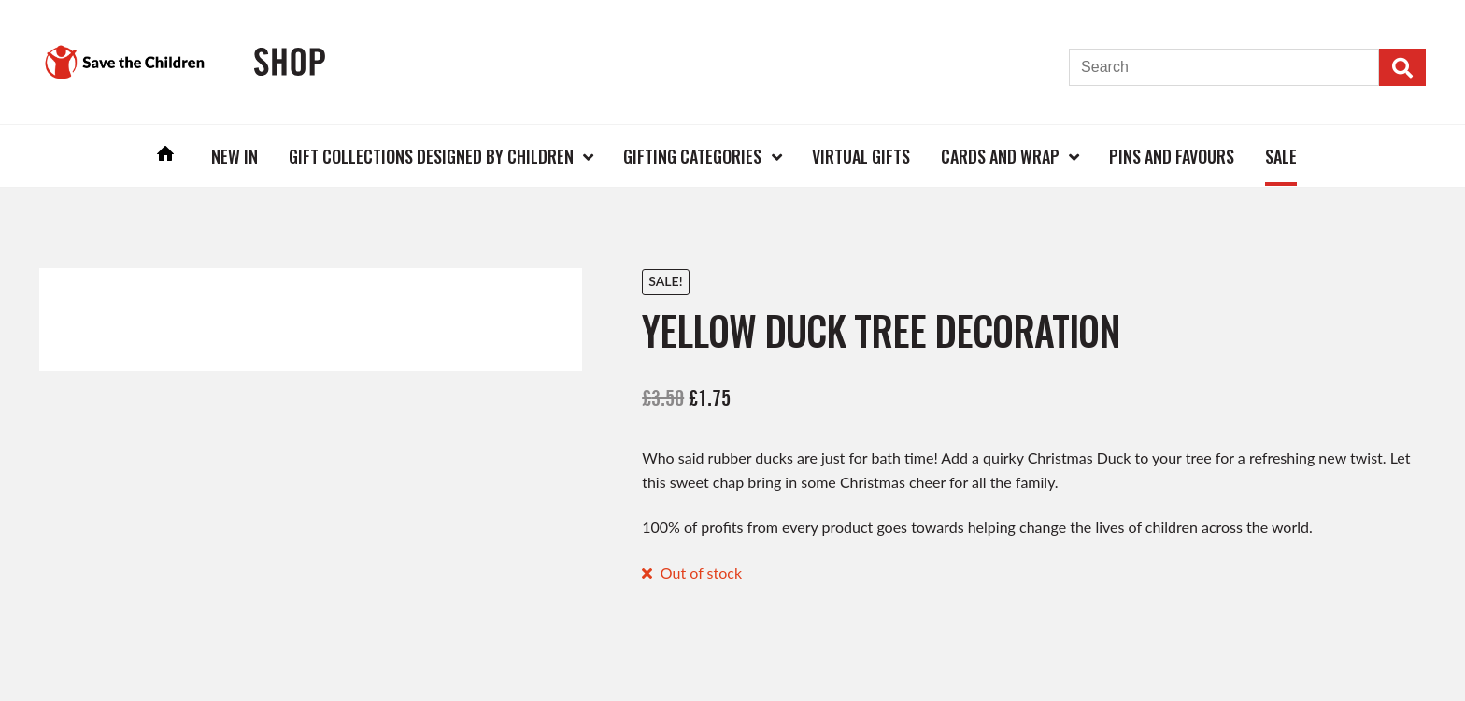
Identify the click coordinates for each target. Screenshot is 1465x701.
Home (166, 155)
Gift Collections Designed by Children (431, 156)
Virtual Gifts (861, 156)
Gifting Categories (692, 156)
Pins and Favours (1171, 156)
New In (234, 156)
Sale (1281, 156)
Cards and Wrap (1000, 156)
